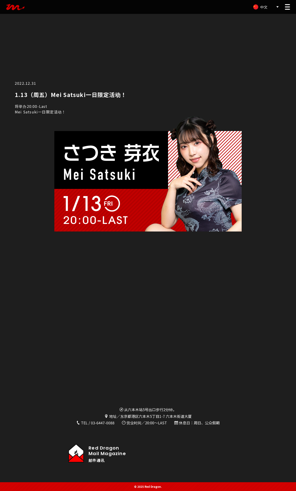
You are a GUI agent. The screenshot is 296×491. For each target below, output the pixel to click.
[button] (287, 7)
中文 (264, 7)
